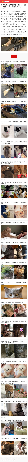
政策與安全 (7, 459)
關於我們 (2, 459)
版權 (14, 459)
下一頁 (14, 56)
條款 (10, 459)
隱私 (12, 459)
